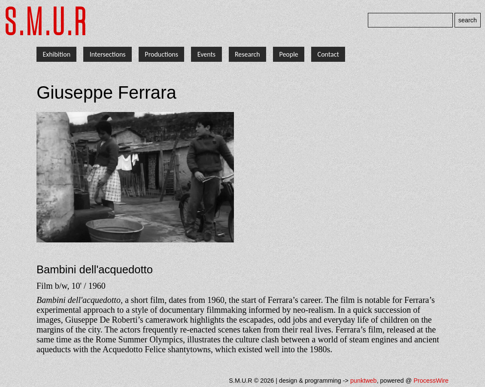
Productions (161, 54)
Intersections (108, 54)
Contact (328, 54)
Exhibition (56, 54)
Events (206, 54)
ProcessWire (431, 380)
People (288, 54)
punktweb (363, 380)
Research (247, 54)
